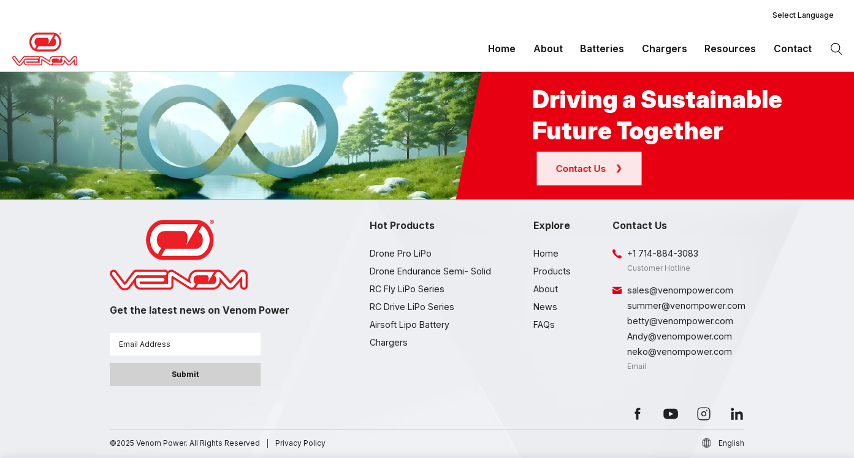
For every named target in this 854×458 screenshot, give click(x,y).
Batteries (602, 49)
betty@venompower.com (680, 321)
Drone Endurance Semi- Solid (430, 271)
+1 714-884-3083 (662, 253)
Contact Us (593, 168)
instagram (703, 413)
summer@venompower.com (686, 305)
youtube (670, 413)
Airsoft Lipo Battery (409, 324)
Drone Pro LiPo (401, 253)
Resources (730, 49)
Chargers (664, 49)
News (545, 306)
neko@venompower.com (679, 351)
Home (502, 49)
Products (552, 271)
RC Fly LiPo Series (407, 289)
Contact (793, 49)
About (548, 49)
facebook (637, 413)
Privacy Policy (300, 443)
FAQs (544, 324)
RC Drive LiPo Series (412, 306)
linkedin (737, 413)
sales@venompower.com (680, 290)
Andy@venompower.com (679, 336)
